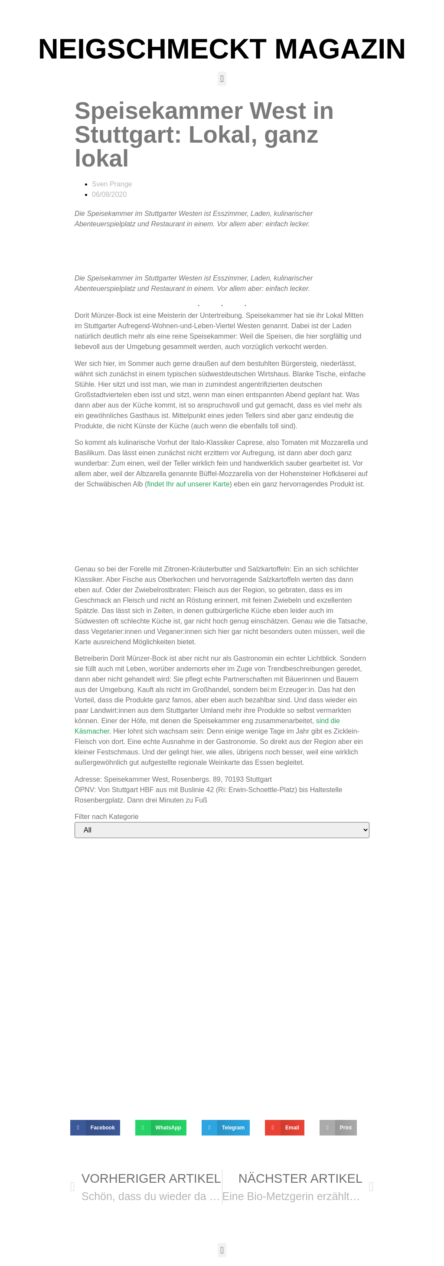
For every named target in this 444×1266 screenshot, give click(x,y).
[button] (222, 79)
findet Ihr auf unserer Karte (188, 484)
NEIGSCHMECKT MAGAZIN (222, 49)
